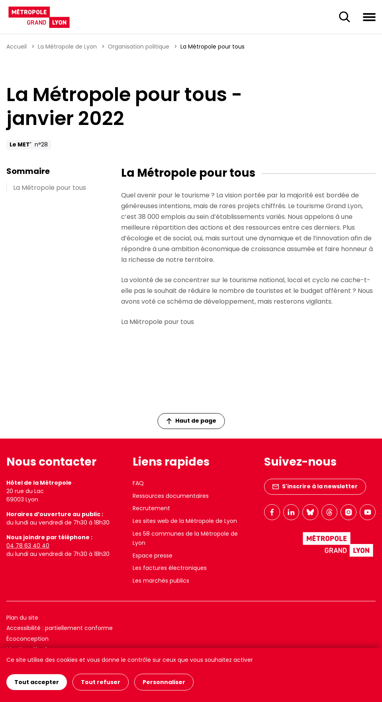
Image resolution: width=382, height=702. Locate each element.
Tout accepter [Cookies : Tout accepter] (36, 682)
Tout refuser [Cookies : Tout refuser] (100, 682)
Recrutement (151, 508)
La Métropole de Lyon (67, 47)
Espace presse (152, 556)
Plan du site (22, 618)
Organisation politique (138, 47)
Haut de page (191, 421)
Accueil (16, 47)
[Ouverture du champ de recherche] (344, 17)
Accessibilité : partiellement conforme (59, 628)
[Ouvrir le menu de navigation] (369, 16)
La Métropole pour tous (49, 187)
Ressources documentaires (171, 496)
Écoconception (27, 639)
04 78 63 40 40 (27, 546)
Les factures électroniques (170, 568)
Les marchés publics (161, 581)
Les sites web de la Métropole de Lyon (185, 521)
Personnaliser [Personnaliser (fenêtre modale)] (164, 682)
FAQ (138, 483)
